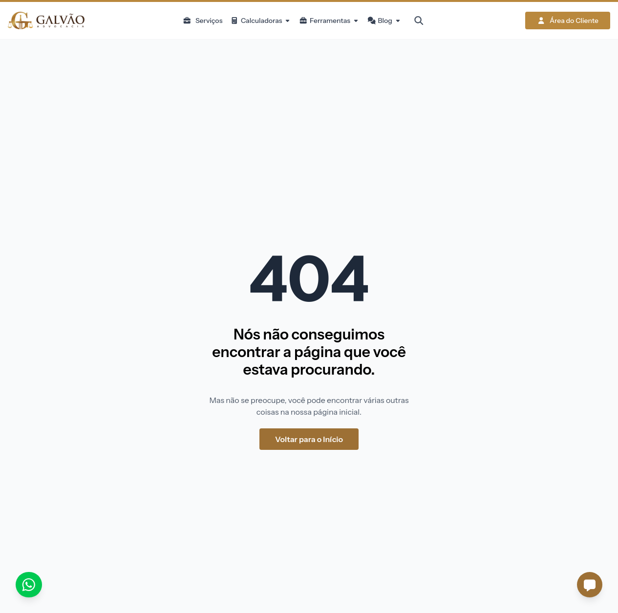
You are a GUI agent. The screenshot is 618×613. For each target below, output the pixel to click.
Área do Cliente (567, 20)
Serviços (202, 20)
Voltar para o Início (309, 439)
